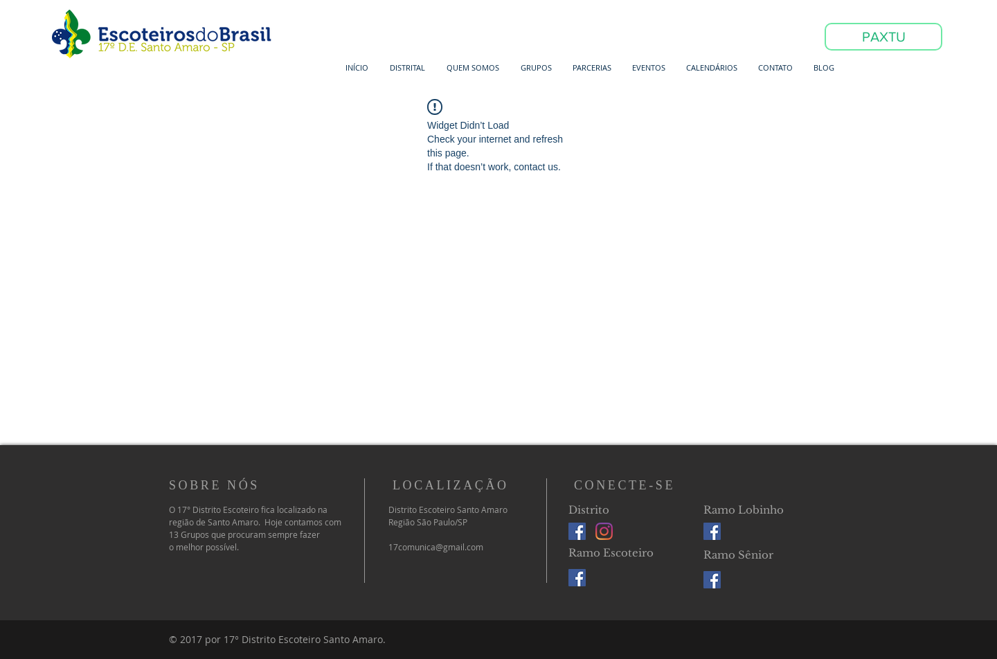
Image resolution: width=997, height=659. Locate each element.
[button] (407, 67)
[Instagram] (604, 531)
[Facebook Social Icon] (577, 531)
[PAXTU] (883, 37)
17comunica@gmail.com (435, 546)
